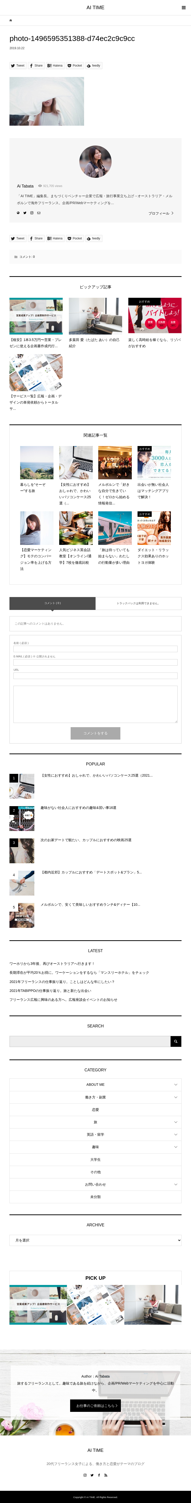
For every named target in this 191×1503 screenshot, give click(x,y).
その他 (95, 1172)
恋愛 (95, 1110)
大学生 (95, 1160)
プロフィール (158, 213)
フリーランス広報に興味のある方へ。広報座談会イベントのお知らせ (63, 1000)
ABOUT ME (96, 1085)
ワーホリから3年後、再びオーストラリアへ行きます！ (52, 964)
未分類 (95, 1197)
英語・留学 (95, 1134)
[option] (38, 1305)
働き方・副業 (95, 1097)
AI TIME (95, 7)
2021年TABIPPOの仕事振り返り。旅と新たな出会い (50, 991)
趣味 (95, 1147)
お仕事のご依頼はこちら (95, 1406)
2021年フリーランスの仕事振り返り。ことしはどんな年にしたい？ (62, 982)
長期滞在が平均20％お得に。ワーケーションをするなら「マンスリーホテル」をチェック (79, 973)
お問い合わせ (95, 1184)
